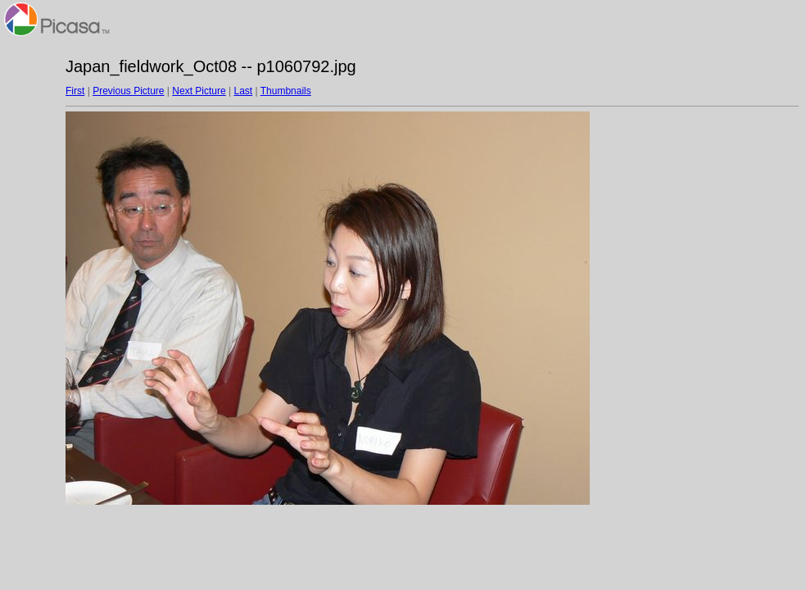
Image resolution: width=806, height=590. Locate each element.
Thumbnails (285, 91)
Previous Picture (128, 91)
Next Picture (198, 91)
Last (242, 91)
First (75, 91)
